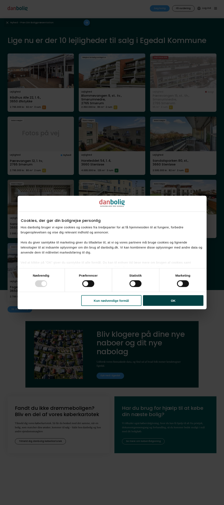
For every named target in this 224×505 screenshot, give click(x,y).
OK (173, 300)
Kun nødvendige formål (111, 300)
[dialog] (112, 252)
